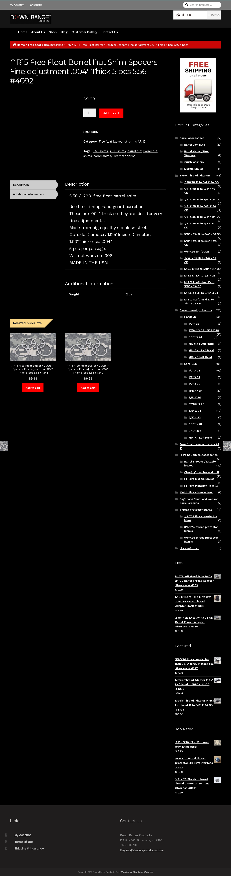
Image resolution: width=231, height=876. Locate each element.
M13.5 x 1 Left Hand (201, 343)
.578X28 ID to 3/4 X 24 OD (201, 182)
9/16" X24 (195, 431)
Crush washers (194, 162)
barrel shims (102, 156)
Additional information (28, 194)
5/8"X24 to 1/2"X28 (196, 251)
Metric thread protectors (196, 492)
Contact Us (109, 32)
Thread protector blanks (196, 509)
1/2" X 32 (194, 377)
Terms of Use (23, 842)
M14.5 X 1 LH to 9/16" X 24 (201, 293)
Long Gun (190, 364)
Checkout (36, 4)
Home (22, 32)
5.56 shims (100, 151)
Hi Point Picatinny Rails (199, 485)
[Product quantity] (89, 113)
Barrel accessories (192, 138)
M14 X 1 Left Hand (200, 437)
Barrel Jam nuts (194, 144)
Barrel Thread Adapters (195, 175)
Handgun (190, 316)
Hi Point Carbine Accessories (199, 455)
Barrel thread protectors (196, 310)
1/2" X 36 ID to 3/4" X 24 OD (202, 216)
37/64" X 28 (196, 404)
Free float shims (124, 156)
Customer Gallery (84, 32)
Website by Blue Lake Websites (137, 872)
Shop (52, 32)
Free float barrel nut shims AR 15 (49, 45)
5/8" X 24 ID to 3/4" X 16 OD (202, 234)
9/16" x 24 (195, 337)
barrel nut (134, 151)
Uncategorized (189, 548)
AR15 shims (118, 151)
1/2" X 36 (194, 384)
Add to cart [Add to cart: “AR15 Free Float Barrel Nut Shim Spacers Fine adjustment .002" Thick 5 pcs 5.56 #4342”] (88, 388)
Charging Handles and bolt (201, 472)
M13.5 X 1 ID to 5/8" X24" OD (202, 269)
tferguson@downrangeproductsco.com (141, 850)
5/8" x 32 (195, 417)
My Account (17, 4)
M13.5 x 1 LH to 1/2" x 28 (199, 275)
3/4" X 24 (195, 397)
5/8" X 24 (195, 410)
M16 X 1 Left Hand (200, 357)
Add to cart (111, 113)
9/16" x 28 (195, 424)
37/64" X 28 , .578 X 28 (204, 330)
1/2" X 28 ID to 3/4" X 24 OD (202, 199)
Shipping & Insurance (29, 848)
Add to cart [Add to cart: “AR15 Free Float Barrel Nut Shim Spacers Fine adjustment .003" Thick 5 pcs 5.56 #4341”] (32, 388)
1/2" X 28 (194, 370)
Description (21, 185)
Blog (64, 32)
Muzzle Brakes (194, 169)
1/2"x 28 (194, 323)
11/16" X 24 (195, 390)
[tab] (33, 185)
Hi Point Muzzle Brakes (199, 479)
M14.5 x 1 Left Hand (201, 350)
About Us (38, 32)
